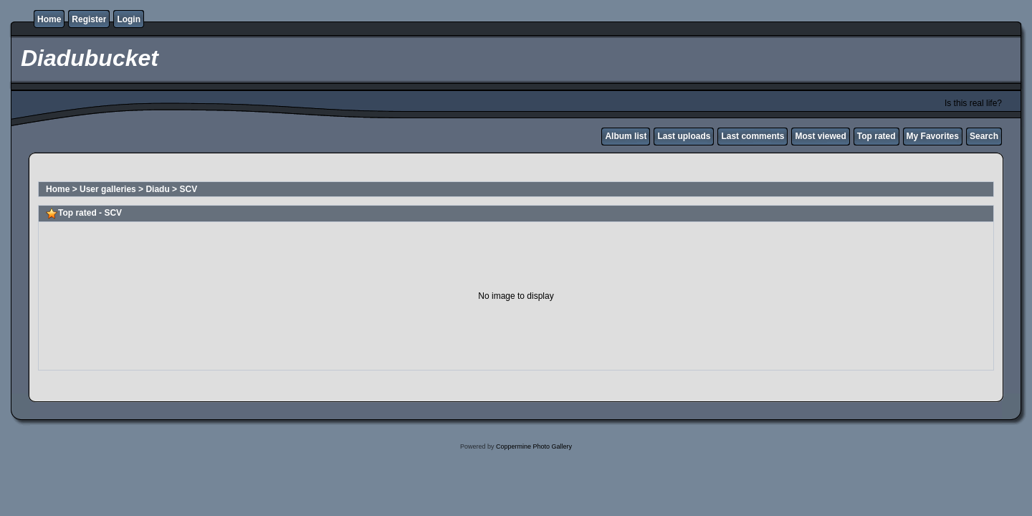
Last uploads (683, 136)
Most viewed (820, 136)
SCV (188, 189)
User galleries (108, 189)
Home (49, 19)
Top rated (876, 136)
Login (128, 19)
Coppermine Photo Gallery (534, 446)
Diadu (157, 189)
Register (89, 19)
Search (984, 136)
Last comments (752, 136)
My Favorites (933, 136)
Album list (625, 136)
